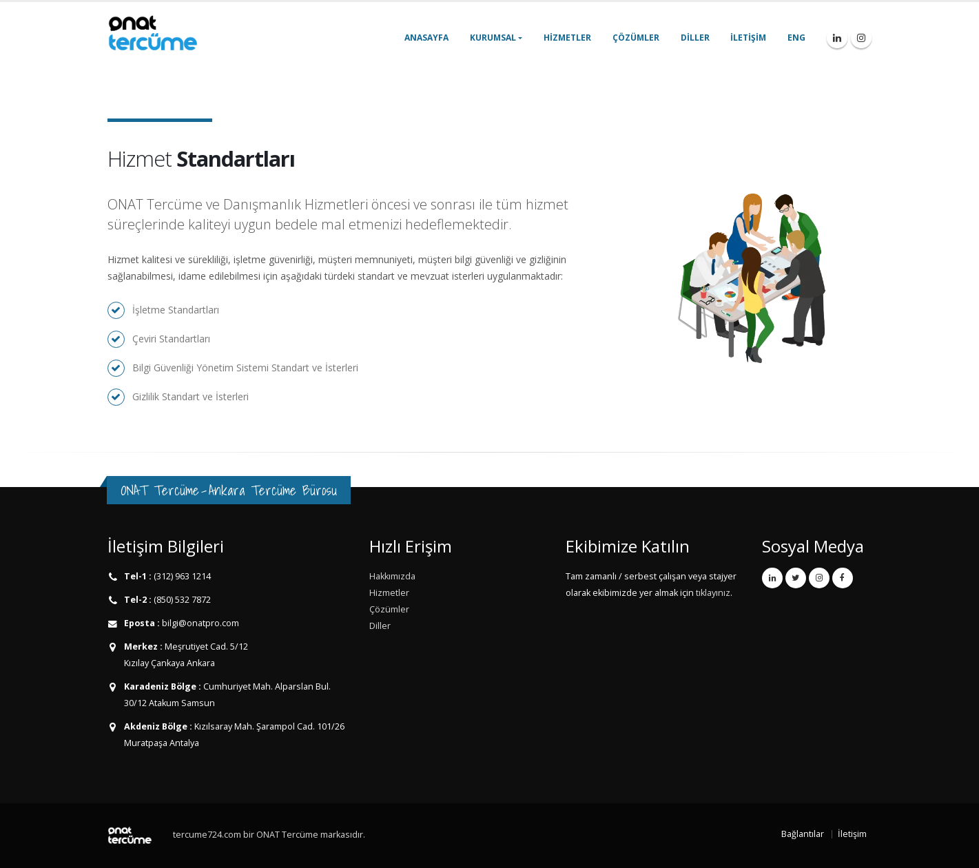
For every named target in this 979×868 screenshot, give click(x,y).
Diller (695, 37)
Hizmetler (567, 37)
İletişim (748, 37)
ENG (796, 37)
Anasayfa (426, 37)
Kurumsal (493, 37)
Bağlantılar (802, 834)
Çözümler (635, 37)
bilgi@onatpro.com (199, 623)
